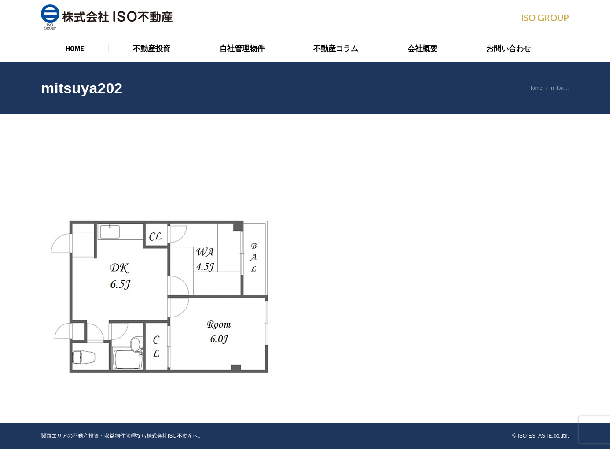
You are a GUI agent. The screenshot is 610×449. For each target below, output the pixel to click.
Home (535, 88)
